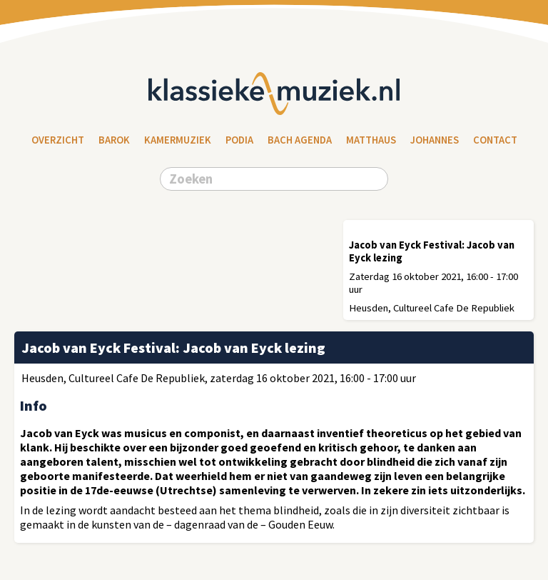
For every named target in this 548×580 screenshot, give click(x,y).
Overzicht (57, 140)
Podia (239, 140)
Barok (114, 140)
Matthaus (371, 140)
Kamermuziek (177, 140)
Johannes (434, 140)
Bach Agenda (300, 140)
